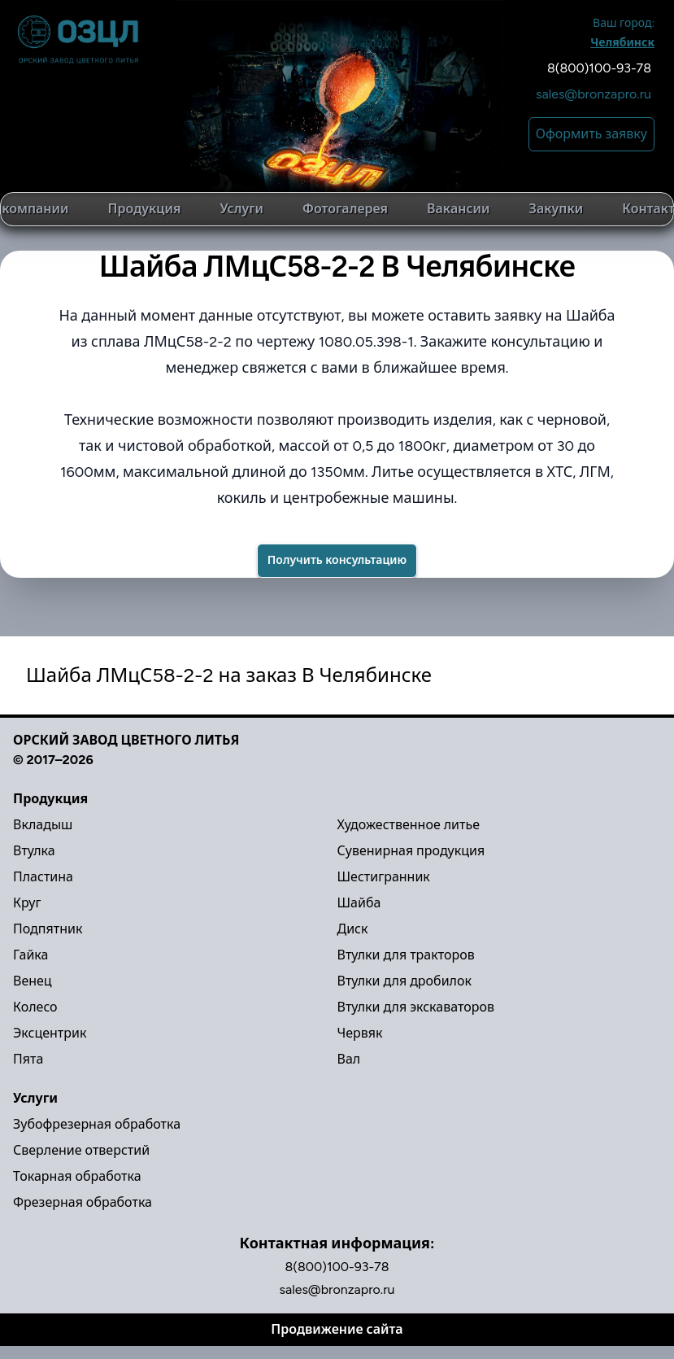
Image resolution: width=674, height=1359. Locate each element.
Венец (32, 981)
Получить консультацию (337, 560)
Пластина (43, 877)
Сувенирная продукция (411, 851)
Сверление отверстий (81, 1150)
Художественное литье (408, 824)
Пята (28, 1059)
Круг (27, 903)
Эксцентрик (49, 1033)
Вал (349, 1059)
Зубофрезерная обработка (96, 1124)
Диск (352, 929)
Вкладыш (42, 824)
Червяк (360, 1033)
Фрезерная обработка (82, 1202)
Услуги (241, 208)
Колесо (35, 1007)
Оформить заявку (591, 134)
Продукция (144, 208)
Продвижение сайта (336, 1329)
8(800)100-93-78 (599, 68)
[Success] (337, 561)
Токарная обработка (77, 1176)
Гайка (30, 955)
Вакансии (458, 208)
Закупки (556, 208)
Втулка (34, 851)
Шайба (359, 903)
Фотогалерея (345, 208)
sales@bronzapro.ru (593, 94)
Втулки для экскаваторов (416, 1007)
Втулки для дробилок (404, 981)
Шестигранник (383, 877)
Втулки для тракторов (406, 955)
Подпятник (47, 929)
